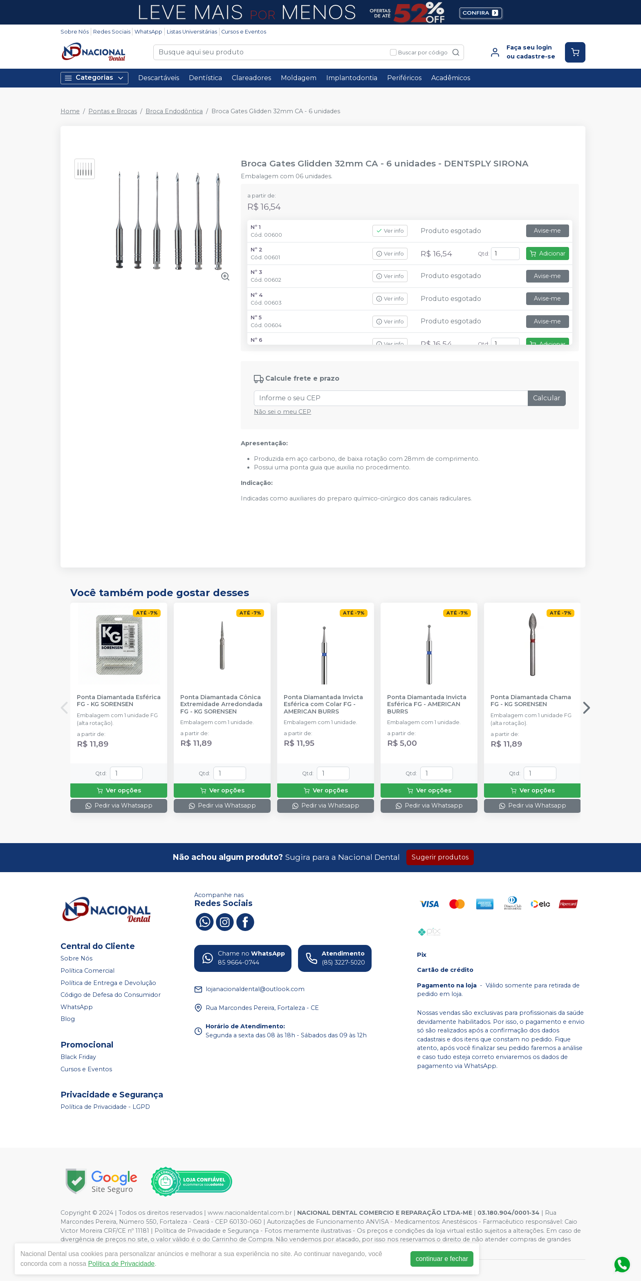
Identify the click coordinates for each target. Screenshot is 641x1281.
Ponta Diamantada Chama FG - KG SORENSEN (531, 701)
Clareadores (251, 78)
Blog (68, 1019)
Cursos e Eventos (243, 32)
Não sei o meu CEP (282, 411)
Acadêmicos (450, 78)
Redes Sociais (111, 32)
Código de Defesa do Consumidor (111, 994)
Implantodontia (351, 78)
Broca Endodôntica (174, 111)
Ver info (390, 231)
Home (70, 111)
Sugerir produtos (440, 857)
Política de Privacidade (121, 1263)
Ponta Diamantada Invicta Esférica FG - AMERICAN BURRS (426, 704)
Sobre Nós (75, 32)
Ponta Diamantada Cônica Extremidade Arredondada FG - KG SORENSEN (221, 704)
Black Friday (78, 1057)
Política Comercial (87, 970)
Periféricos (404, 78)
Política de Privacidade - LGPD (105, 1106)
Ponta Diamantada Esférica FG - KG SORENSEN (119, 701)
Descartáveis (158, 78)
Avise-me (547, 230)
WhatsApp (148, 32)
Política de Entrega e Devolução (108, 983)
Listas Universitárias (192, 32)
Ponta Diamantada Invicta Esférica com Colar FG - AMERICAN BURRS (323, 704)
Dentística (205, 78)
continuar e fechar (442, 1258)
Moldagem (298, 78)
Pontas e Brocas (112, 111)
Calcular (546, 398)
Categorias (94, 78)
